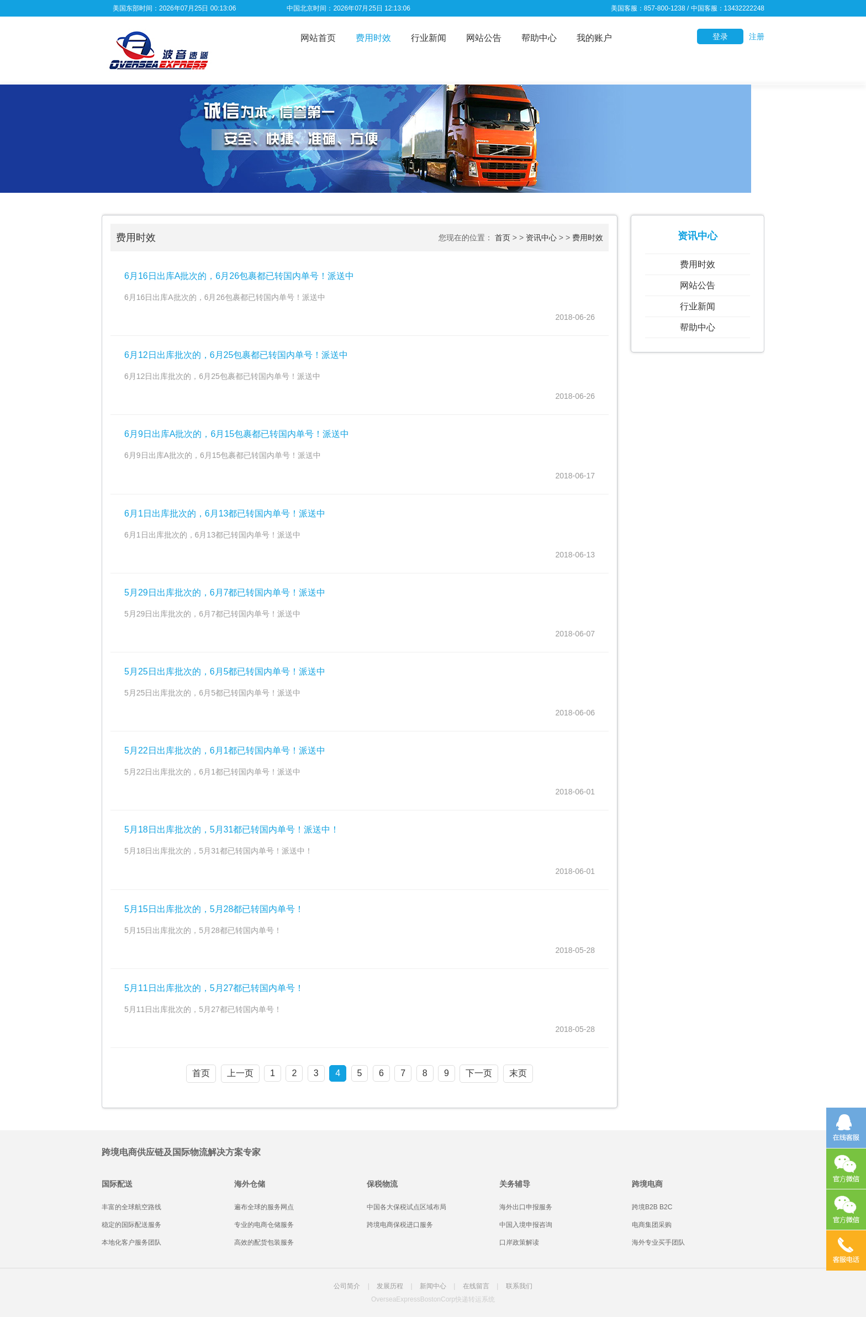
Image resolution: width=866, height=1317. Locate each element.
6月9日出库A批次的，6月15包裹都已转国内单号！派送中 (236, 434)
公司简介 (347, 1286)
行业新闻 (428, 38)
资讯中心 (541, 237)
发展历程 (390, 1286)
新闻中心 (433, 1286)
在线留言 (476, 1286)
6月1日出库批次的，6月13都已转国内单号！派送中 (225, 513)
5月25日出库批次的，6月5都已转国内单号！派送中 (225, 671)
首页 (502, 237)
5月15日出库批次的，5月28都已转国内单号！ (214, 909)
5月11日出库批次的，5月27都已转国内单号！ (214, 988)
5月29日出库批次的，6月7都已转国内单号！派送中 (225, 592)
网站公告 (483, 38)
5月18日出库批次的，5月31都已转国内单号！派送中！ (231, 829)
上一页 (240, 1073)
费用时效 (373, 38)
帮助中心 (539, 38)
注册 (756, 36)
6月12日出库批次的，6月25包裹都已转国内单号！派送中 (236, 355)
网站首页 (318, 38)
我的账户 (594, 38)
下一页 (479, 1073)
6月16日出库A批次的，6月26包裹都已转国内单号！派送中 (239, 276)
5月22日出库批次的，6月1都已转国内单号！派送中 (225, 750)
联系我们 (519, 1286)
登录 (720, 36)
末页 (518, 1073)
